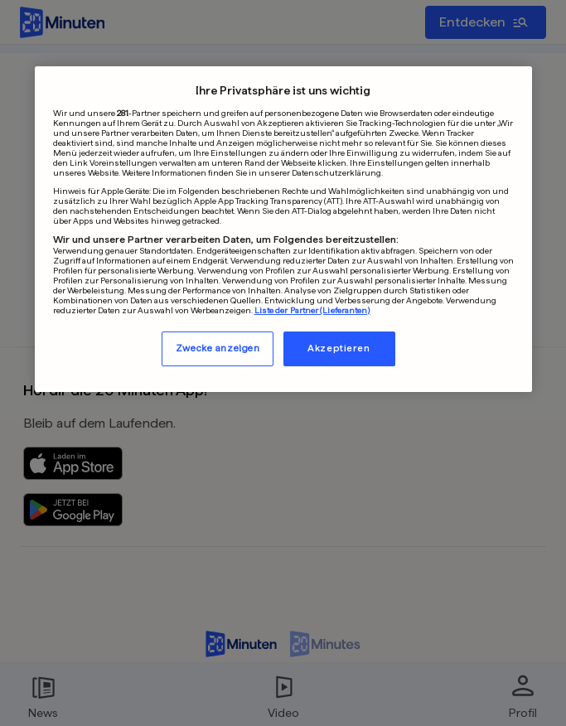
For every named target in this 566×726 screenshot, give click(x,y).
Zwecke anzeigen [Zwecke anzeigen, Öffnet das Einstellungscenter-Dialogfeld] (218, 348)
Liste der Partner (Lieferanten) (312, 310)
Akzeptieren (338, 348)
